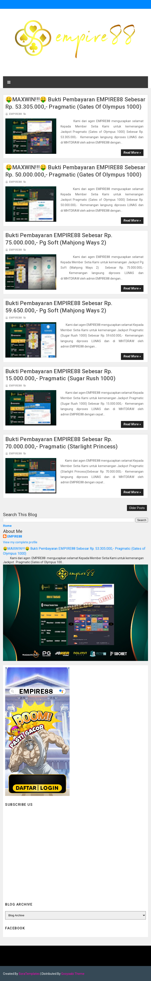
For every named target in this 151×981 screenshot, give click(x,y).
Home (7, 525)
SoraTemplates (29, 973)
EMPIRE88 (14, 536)
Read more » (132, 152)
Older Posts (137, 508)
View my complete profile (20, 542)
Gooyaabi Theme (72, 973)
